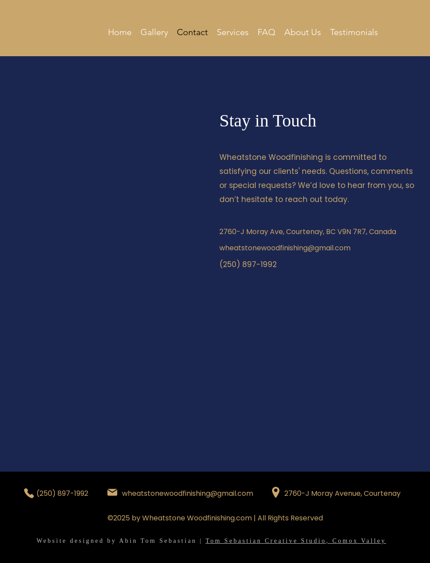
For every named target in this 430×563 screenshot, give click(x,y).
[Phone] (29, 493)
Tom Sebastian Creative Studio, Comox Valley (295, 541)
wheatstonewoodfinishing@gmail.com (285, 248)
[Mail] (112, 492)
